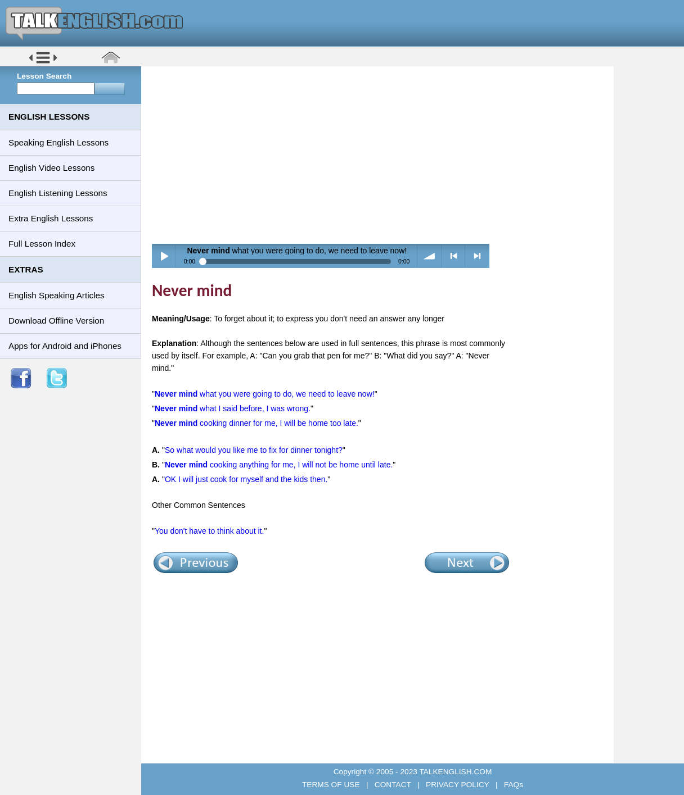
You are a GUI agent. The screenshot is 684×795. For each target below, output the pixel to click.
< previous (454, 256)
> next (477, 256)
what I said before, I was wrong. (232, 408)
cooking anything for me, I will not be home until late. (279, 464)
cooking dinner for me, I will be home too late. (256, 423)
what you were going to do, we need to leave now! (265, 393)
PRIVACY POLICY (457, 784)
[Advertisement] (381, 154)
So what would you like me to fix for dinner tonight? (254, 450)
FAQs (512, 784)
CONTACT (392, 784)
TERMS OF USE (332, 784)
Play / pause (164, 256)
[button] (43, 62)
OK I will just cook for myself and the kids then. (246, 479)
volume (429, 256)
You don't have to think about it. (209, 530)
